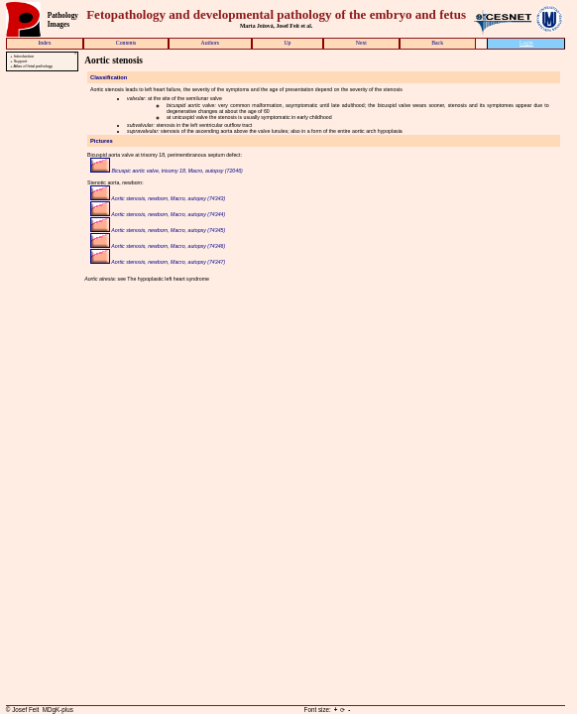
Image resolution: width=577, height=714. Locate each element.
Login (526, 43)
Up (287, 43)
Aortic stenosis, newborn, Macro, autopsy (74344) (157, 214)
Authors (210, 43)
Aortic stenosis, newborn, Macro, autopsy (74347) (157, 262)
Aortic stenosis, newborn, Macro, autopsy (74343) (157, 198)
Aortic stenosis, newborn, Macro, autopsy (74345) (157, 230)
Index (44, 43)
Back (437, 43)
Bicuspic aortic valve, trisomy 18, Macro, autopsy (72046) (166, 171)
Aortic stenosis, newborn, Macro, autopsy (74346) (157, 246)
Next (361, 43)
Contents (126, 43)
